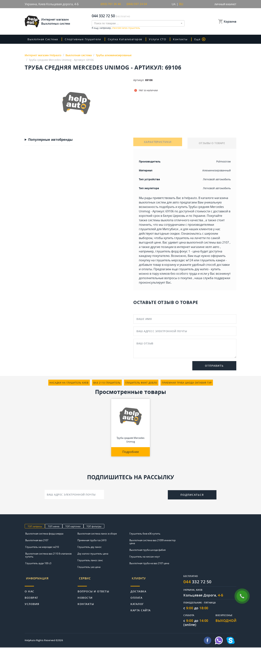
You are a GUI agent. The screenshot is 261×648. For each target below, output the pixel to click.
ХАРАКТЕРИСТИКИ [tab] (157, 143)
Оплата (136, 594)
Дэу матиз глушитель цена (92, 553)
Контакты (188, 39)
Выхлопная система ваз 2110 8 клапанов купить (48, 555)
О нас (29, 588)
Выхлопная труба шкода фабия (147, 550)
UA (174, 4)
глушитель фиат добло (141, 382)
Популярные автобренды (50, 140)
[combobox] (138, 23)
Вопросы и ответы (93, 588)
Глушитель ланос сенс (90, 560)
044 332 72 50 (103, 15)
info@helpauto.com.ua (189, 641)
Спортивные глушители (87, 39)
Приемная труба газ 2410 (91, 540)
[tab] (51, 579)
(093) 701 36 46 (111, 4)
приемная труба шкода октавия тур (187, 382)
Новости (85, 594)
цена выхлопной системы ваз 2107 (204, 243)
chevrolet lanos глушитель (126, 27)
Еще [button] (207, 39)
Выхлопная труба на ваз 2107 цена (149, 563)
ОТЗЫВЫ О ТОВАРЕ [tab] (212, 143)
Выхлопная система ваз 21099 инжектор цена (152, 542)
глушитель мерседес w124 (174, 260)
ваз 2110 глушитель (106, 382)
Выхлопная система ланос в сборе (97, 533)
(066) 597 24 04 (137, 4)
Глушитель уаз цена (88, 567)
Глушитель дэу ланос (89, 547)
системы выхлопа (160, 220)
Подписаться (192, 495)
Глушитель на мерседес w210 (42, 547)
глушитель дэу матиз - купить (200, 269)
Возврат (31, 594)
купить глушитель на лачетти (185, 238)
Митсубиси (170, 229)
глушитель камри (212, 260)
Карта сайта (140, 607)
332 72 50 (198, 582)
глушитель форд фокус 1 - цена (177, 251)
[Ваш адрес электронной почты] (74, 494)
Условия (32, 600)
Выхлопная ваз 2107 (36, 540)
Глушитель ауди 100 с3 (38, 563)
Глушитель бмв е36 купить (144, 533)
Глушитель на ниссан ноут (144, 556)
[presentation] (136, 494)
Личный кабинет (225, 4)
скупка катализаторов (131, 39)
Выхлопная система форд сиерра (44, 533)
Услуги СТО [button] (165, 39)
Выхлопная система (44, 39)
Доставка (138, 588)
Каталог (137, 600)
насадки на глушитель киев (69, 382)
